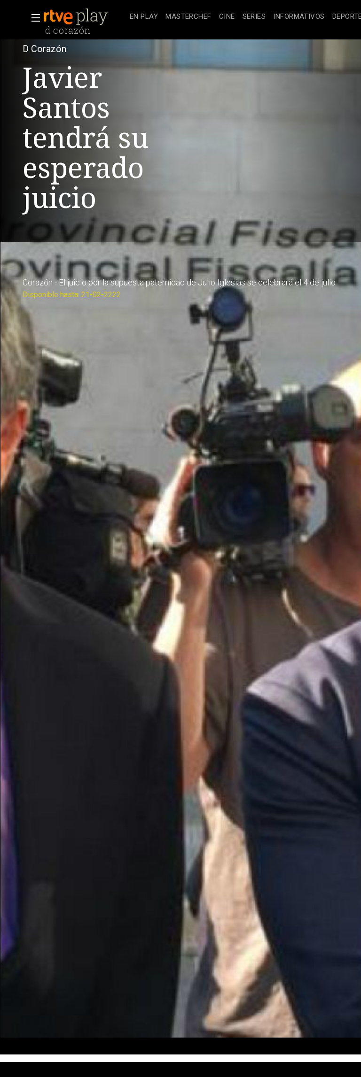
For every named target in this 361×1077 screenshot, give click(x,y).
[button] (33, 18)
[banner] (84, 17)
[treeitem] (144, 17)
